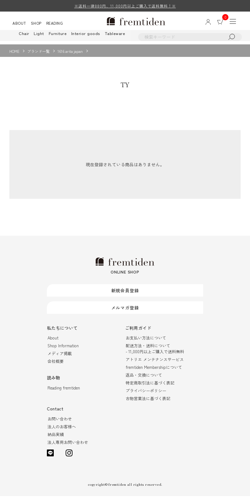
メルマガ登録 (125, 313)
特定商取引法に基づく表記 (150, 389)
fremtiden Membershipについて (154, 373)
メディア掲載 (60, 359)
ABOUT (19, 23)
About (53, 344)
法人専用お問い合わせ (68, 448)
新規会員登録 (125, 296)
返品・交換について (144, 381)
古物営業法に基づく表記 (148, 404)
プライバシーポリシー (146, 396)
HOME (14, 51)
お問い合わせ (60, 425)
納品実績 (56, 440)
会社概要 (56, 367)
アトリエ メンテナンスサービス (155, 365)
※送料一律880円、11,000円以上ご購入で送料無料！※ (125, 5)
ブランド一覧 (38, 51)
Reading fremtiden (64, 394)
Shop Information (63, 351)
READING (54, 23)
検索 (236, 38)
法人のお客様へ (62, 432)
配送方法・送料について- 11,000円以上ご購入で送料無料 (155, 354)
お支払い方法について (146, 344)
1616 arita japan (70, 51)
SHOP (36, 23)
